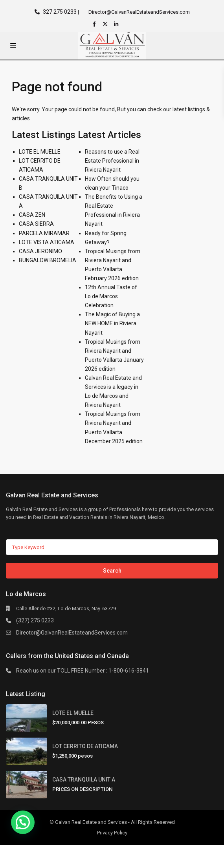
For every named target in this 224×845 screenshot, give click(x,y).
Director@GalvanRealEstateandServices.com (72, 632)
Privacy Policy (112, 833)
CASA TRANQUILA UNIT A (83, 779)
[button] (23, 822)
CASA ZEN (32, 215)
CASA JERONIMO (40, 251)
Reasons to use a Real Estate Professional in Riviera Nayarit (112, 161)
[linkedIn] (117, 24)
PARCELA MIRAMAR (44, 233)
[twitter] (106, 24)
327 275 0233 (60, 12)
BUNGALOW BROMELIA (47, 260)
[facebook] (95, 24)
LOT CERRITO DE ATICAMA (85, 746)
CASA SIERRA (36, 224)
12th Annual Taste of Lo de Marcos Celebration (111, 296)
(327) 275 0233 (35, 620)
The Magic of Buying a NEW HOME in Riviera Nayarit (112, 323)
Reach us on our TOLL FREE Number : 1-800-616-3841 (82, 670)
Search (112, 571)
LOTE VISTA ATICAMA (46, 242)
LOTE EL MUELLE (40, 152)
